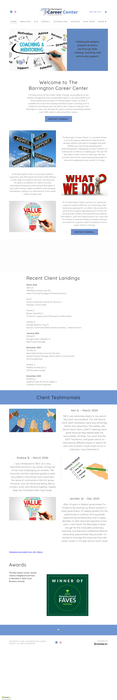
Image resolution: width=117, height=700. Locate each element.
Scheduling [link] (61, 21)
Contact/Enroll (58, 119)
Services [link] (25, 21)
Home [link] (14, 21)
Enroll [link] (45, 21)
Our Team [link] (89, 21)
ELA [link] (36, 21)
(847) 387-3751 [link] (95, 12)
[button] (106, 12)
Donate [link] (75, 21)
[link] (11, 12)
